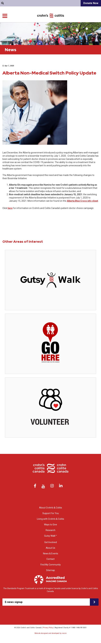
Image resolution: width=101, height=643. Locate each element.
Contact (10, 19)
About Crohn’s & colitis (27, 27)
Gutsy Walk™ (50, 536)
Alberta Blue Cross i (77, 201)
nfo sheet (93, 201)
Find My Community (28, 19)
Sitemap (50, 570)
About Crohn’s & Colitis (50, 507)
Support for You (49, 27)
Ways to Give (77, 30)
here (10, 208)
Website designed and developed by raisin (50, 633)
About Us (50, 548)
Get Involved (93, 30)
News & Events (50, 553)
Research (94, 27)
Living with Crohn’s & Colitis (73, 27)
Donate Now (90, 3)
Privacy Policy (48, 628)
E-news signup (13, 602)
